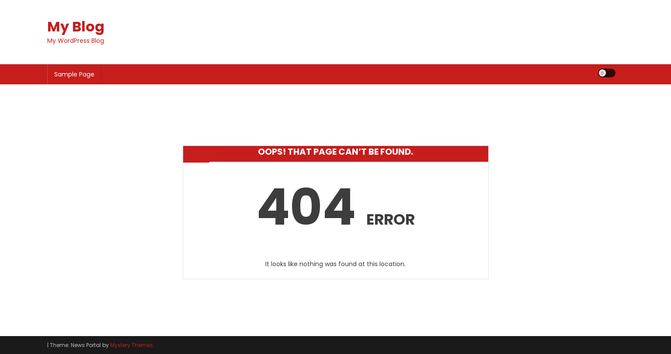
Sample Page (74, 74)
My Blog (75, 26)
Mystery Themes (131, 345)
